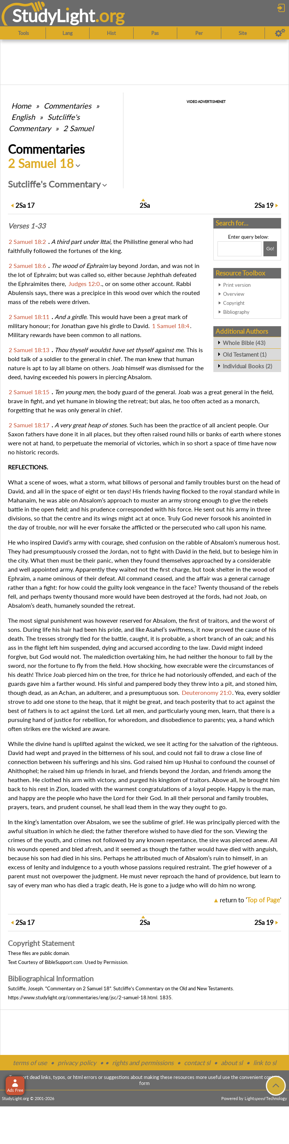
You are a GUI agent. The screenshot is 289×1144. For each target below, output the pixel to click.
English (23, 116)
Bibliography (236, 312)
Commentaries (67, 105)
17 (25, 205)
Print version (237, 285)
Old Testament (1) (244, 354)
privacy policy (77, 1063)
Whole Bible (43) (244, 342)
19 (264, 205)
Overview (233, 294)
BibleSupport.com (63, 962)
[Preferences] (280, 33)
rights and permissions (142, 1063)
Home (21, 105)
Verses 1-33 (27, 226)
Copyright (234, 303)
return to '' (250, 900)
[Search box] (240, 248)
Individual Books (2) (247, 366)
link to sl (264, 1063)
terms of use (30, 1063)
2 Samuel (78, 128)
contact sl (197, 1063)
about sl (232, 1063)
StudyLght (53, 15)
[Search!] (270, 248)
